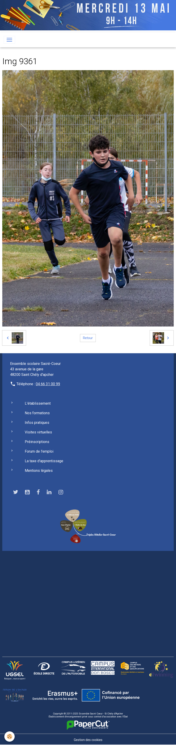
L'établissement (38, 403)
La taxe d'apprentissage (44, 461)
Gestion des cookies (88, 740)
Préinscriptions (37, 442)
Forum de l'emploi (39, 451)
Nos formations (37, 413)
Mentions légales (39, 470)
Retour (88, 338)
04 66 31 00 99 (48, 384)
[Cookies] (10, 736)
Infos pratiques (37, 422)
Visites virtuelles (38, 432)
